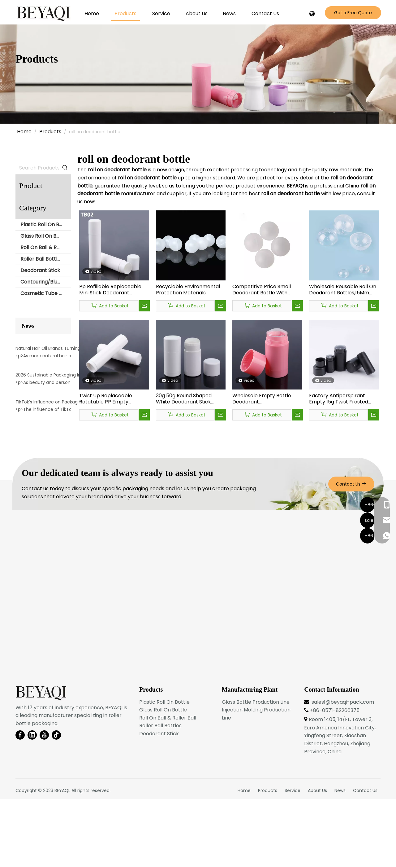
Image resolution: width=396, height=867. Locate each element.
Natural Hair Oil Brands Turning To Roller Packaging (50, 375)
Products (267, 859)
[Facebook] (20, 803)
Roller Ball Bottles (41, 258)
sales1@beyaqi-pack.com (343, 770)
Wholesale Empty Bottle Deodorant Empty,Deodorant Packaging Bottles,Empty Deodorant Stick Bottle (262, 399)
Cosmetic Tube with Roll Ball (45, 293)
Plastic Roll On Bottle (45, 224)
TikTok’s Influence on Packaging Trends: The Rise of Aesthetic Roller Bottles (50, 482)
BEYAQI (61, 859)
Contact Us (351, 552)
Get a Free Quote (353, 13)
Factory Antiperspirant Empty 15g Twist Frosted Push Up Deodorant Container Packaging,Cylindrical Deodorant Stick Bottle (338, 399)
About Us (317, 859)
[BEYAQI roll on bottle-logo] (41, 761)
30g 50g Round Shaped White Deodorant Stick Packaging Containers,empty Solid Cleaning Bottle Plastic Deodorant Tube (184, 399)
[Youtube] (44, 803)
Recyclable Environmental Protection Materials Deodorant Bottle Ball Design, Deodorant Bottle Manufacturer (188, 290)
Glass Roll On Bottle (44, 236)
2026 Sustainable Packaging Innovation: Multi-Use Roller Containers (50, 429)
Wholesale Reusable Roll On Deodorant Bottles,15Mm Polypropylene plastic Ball (342, 290)
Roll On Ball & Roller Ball (45, 247)
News (340, 859)
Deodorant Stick (40, 270)
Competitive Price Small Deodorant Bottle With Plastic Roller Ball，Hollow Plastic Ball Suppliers (263, 290)
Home (244, 859)
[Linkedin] (32, 803)
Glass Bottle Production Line (256, 770)
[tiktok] (56, 803)
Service (292, 859)
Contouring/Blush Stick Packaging (45, 281)
